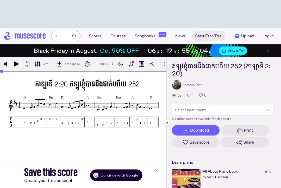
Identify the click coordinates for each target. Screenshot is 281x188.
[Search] (74, 36)
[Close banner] (268, 50)
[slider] (1, 71)
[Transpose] (68, 64)
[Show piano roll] (141, 64)
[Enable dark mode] (120, 64)
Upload (244, 36)
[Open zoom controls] (152, 64)
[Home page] (25, 36)
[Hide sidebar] (167, 123)
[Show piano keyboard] (131, 64)
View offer (233, 51)
